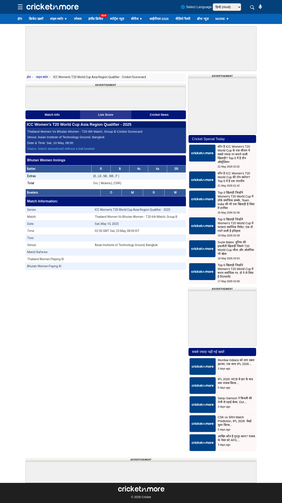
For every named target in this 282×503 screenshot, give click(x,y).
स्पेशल (78, 19)
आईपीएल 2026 (159, 19)
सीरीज (136, 19)
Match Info (52, 114)
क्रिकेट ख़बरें (36, 19)
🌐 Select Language (196, 7)
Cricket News (159, 114)
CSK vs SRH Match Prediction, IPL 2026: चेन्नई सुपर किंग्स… (234, 421)
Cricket (146, 497)
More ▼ (222, 19)
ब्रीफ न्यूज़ (202, 19)
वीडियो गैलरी (182, 19)
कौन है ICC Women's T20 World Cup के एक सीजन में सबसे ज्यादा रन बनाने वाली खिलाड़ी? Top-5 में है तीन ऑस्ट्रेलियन (234, 154)
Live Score (105, 114)
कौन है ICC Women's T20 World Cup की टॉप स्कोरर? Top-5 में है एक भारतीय (234, 177)
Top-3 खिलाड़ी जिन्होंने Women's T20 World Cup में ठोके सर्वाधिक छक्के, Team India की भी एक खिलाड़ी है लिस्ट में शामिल (236, 200)
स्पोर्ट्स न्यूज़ (117, 19)
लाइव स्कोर (58, 19)
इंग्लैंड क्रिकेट (95, 19)
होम (20, 19)
